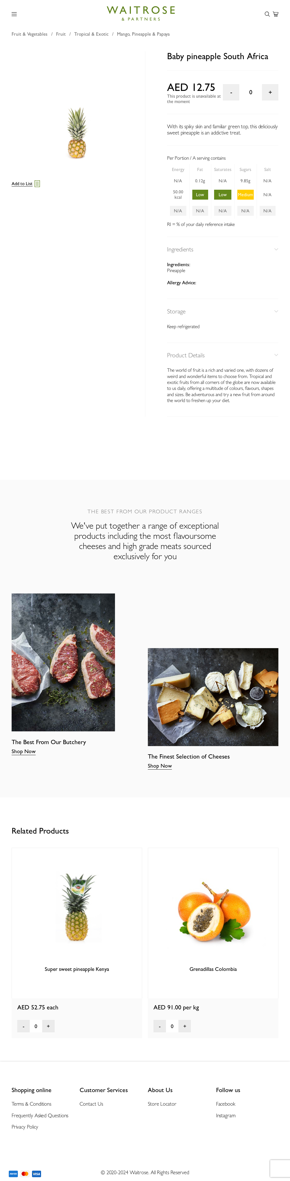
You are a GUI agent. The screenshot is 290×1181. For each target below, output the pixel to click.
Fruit (61, 34)
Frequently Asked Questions (40, 1115)
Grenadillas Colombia (213, 969)
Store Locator (162, 1104)
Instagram (226, 1115)
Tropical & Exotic (91, 34)
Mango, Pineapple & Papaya (143, 34)
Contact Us (91, 1104)
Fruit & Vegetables (30, 34)
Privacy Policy (25, 1127)
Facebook (225, 1104)
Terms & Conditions (31, 1104)
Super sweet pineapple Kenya (77, 969)
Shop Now (24, 751)
